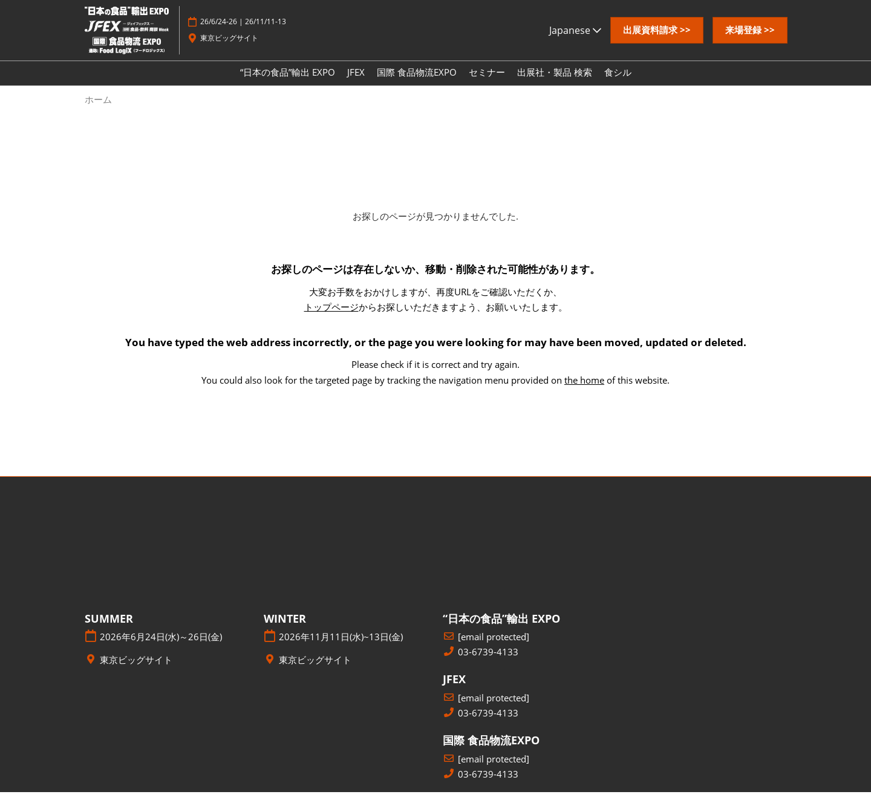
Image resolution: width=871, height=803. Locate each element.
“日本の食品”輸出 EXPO (287, 83)
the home (584, 391)
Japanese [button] (575, 41)
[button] (656, 41)
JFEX (356, 83)
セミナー (487, 83)
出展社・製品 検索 (554, 83)
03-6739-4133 (488, 663)
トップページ (331, 318)
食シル (617, 83)
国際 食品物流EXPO (417, 83)
